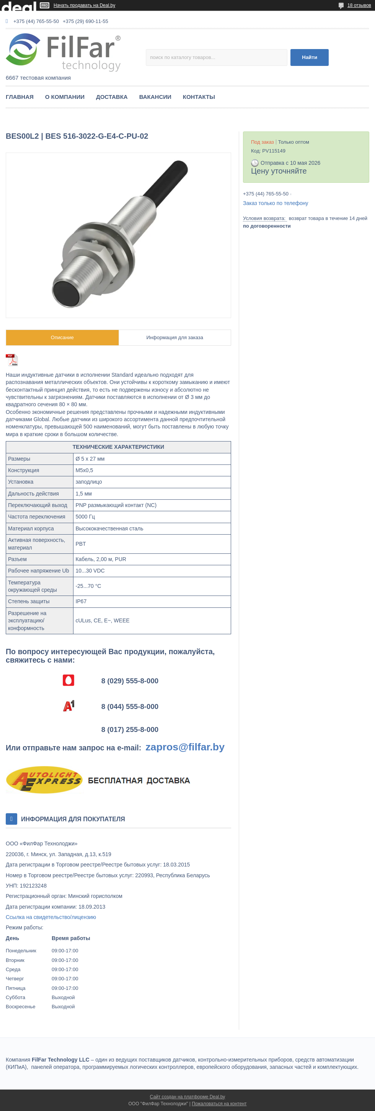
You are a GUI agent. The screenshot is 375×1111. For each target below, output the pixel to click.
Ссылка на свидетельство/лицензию (51, 917)
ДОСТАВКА (112, 97)
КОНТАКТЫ (199, 97)
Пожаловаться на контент (219, 1103)
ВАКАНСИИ (155, 97)
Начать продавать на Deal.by (84, 5)
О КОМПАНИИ (65, 97)
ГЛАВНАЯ (20, 97)
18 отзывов (359, 5)
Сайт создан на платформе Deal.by (187, 1097)
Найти (309, 57)
